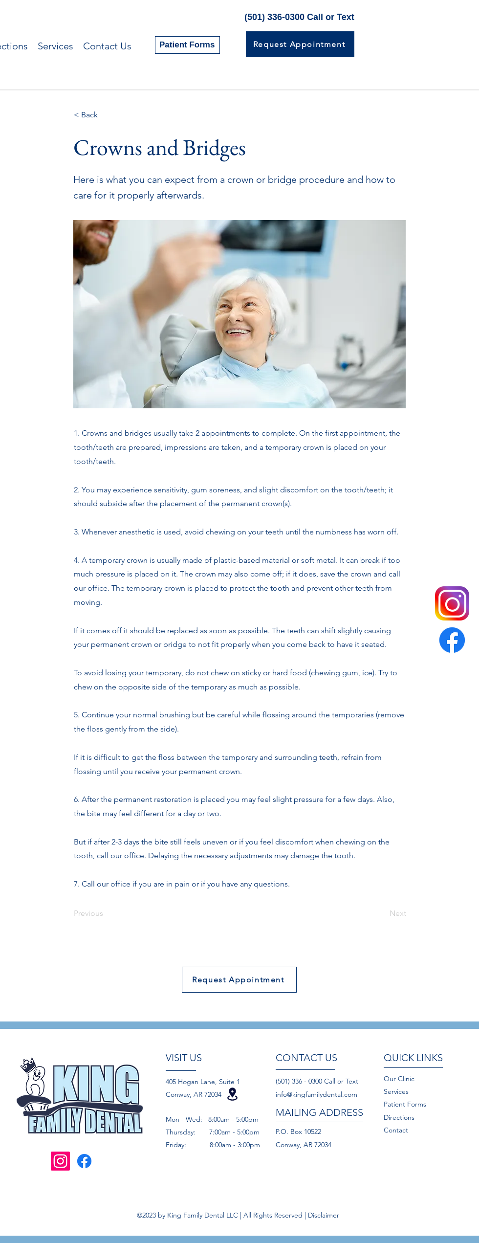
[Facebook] (452, 640)
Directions (399, 1117)
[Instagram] (60, 1161)
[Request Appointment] (300, 44)
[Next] (381, 914)
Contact (397, 1130)
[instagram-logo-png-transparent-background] (452, 603)
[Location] (232, 1094)
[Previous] (106, 914)
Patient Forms (405, 1104)
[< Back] (106, 115)
